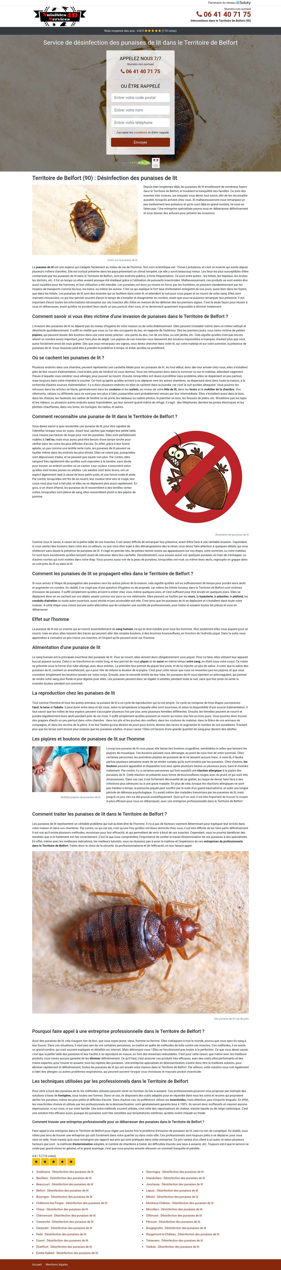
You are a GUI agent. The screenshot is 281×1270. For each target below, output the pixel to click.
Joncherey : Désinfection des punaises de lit (174, 1184)
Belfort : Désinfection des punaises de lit (62, 1190)
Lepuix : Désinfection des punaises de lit (172, 1190)
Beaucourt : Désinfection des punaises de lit (64, 1184)
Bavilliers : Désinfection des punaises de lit (64, 1178)
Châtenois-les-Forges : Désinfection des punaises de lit (71, 1203)
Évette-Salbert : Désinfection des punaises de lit (67, 1253)
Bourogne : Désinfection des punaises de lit (64, 1197)
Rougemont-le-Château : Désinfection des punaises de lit (182, 1234)
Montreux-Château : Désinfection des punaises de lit (180, 1203)
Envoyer (140, 142)
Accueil (37, 1264)
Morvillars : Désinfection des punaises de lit (174, 1209)
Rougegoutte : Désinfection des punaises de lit (176, 1228)
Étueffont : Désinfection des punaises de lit (64, 1247)
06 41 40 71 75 (224, 14)
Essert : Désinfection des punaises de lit (62, 1240)
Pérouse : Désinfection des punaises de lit (173, 1222)
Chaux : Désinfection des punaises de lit (62, 1209)
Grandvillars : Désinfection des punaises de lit (175, 1178)
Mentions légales (57, 1264)
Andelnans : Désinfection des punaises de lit (64, 1172)
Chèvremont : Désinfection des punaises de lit (66, 1215)
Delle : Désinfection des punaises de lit (61, 1234)
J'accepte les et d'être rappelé (142, 132)
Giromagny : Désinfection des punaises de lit (175, 1172)
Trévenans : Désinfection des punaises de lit (174, 1240)
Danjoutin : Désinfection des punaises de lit (64, 1228)
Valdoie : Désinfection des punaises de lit (172, 1247)
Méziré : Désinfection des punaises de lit (172, 1197)
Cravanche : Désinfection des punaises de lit (64, 1222)
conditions (140, 132)
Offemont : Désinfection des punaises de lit (174, 1215)
